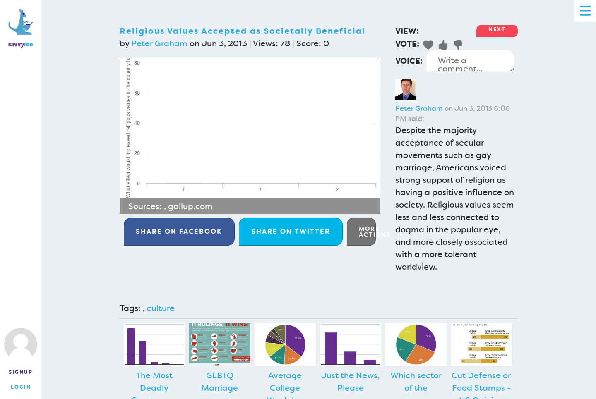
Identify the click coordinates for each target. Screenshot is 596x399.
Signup (21, 372)
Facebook (179, 231)
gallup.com (190, 206)
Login (21, 387)
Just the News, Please (350, 381)
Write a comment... (470, 60)
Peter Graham (159, 43)
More (367, 231)
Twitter (290, 231)
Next (497, 29)
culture (161, 308)
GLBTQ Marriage (219, 381)
